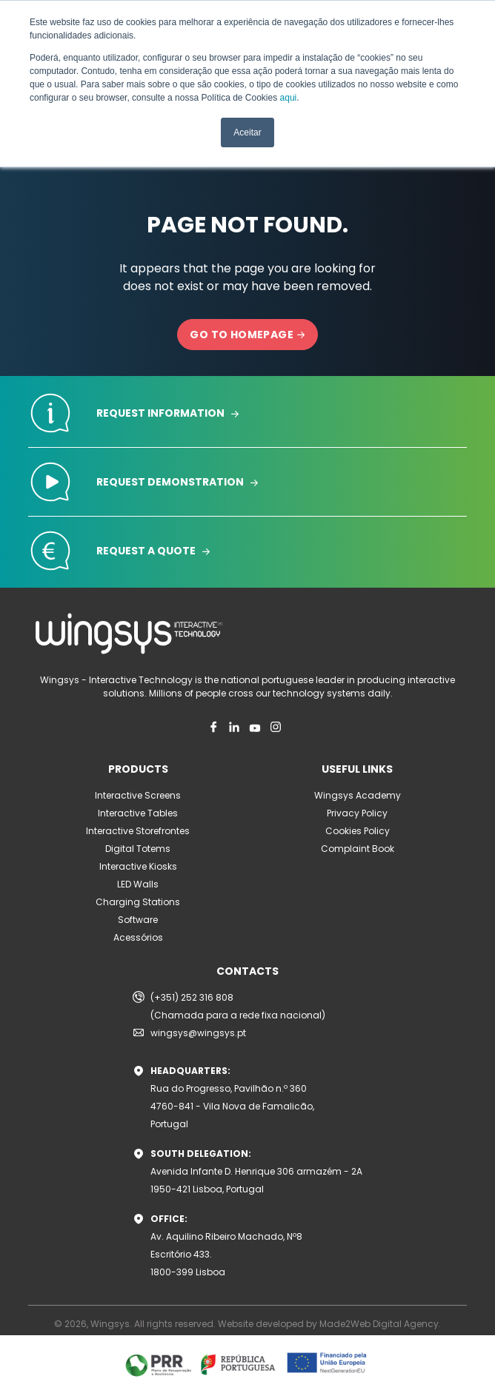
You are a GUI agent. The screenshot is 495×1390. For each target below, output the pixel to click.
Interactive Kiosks (138, 866)
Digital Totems (137, 848)
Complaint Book (357, 848)
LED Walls (138, 884)
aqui (288, 98)
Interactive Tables (138, 813)
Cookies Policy (357, 831)
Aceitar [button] (247, 132)
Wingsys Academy (357, 795)
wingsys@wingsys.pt (198, 1033)
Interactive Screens (138, 795)
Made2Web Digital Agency (379, 1323)
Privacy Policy (357, 813)
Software (138, 919)
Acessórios (138, 937)
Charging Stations (138, 902)
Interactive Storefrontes (138, 831)
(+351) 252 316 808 (191, 997)
